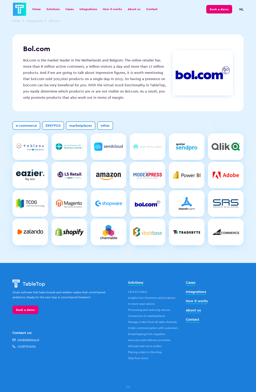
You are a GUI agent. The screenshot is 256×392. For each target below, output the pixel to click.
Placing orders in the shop (145, 352)
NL (241, 9)
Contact (152, 9)
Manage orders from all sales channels (152, 322)
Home (36, 9)
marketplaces (80, 125)
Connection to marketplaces (146, 316)
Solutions (53, 9)
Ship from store (138, 358)
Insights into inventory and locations (151, 298)
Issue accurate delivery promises (149, 340)
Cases (69, 9)
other (105, 125)
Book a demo (25, 310)
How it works (112, 9)
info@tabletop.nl (25, 340)
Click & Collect (137, 292)
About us (134, 9)
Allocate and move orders (145, 346)
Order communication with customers (153, 328)
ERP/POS (53, 125)
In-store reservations (141, 304)
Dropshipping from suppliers (146, 334)
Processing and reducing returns (149, 310)
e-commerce (26, 125)
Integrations (88, 9)
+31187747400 (24, 346)
